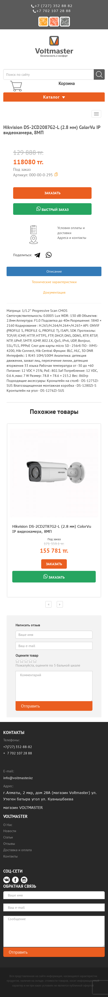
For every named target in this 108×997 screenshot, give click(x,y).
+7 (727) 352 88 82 (53, 6)
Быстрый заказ (52, 209)
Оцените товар (27, 655)
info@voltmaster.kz (18, 778)
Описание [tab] (54, 271)
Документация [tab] (54, 292)
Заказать (52, 193)
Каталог (54, 97)
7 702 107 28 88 (19, 753)
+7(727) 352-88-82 (17, 747)
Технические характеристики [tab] (54, 282)
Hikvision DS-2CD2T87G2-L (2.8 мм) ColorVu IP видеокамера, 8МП (51, 528)
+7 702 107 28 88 (53, 11)
